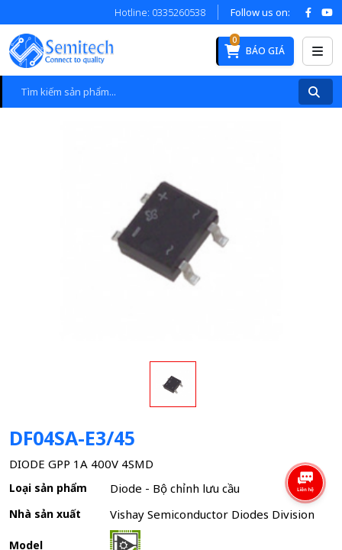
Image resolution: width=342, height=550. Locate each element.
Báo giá (254, 47)
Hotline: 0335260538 (160, 12)
